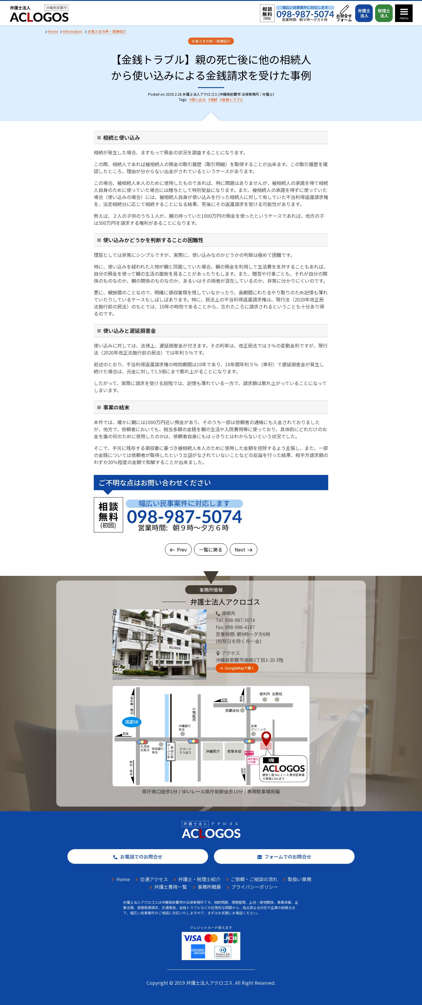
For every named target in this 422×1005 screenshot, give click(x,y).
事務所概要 (209, 886)
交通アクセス (154, 879)
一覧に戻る (210, 549)
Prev (178, 549)
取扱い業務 (299, 879)
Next (243, 549)
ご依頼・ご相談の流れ (254, 879)
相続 (213, 99)
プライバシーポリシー (254, 886)
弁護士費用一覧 (170, 886)
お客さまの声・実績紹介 (211, 40)
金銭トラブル (232, 99)
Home (123, 879)
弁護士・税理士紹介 (199, 879)
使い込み (199, 99)
